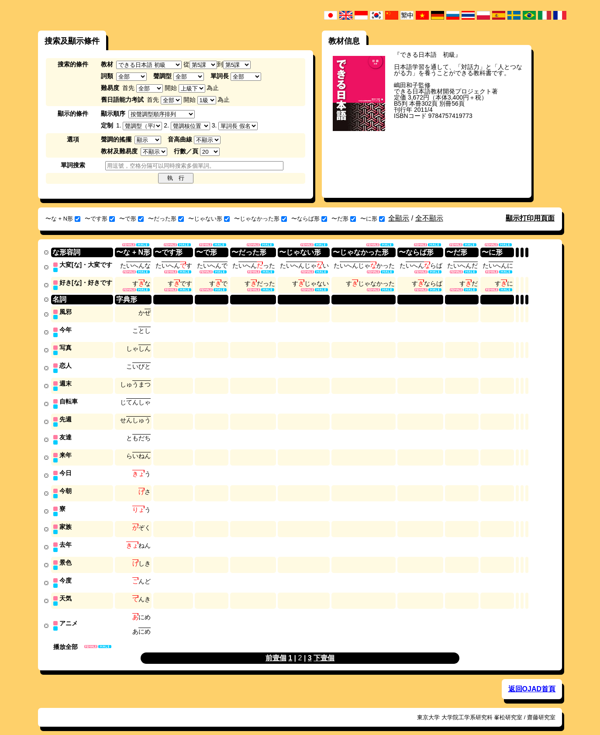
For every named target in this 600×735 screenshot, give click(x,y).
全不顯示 (429, 218)
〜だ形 (343, 218)
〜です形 (100, 218)
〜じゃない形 (209, 218)
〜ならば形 (309, 218)
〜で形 (131, 218)
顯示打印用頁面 (530, 218)
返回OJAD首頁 (531, 679)
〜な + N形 (62, 218)
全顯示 (398, 218)
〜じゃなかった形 (260, 218)
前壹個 (276, 648)
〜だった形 (166, 218)
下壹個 (324, 648)
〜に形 (372, 218)
